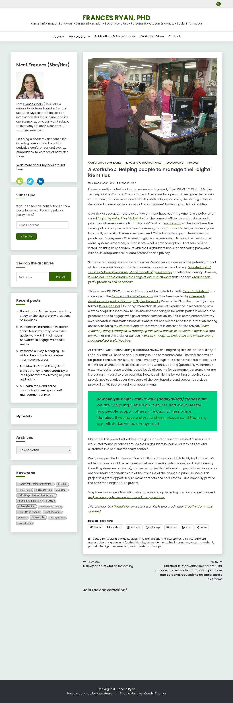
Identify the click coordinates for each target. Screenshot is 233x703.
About (57, 36)
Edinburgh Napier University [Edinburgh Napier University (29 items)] (36, 495)
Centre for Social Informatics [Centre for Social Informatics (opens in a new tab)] (132, 296)
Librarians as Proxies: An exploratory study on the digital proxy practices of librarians (45, 315)
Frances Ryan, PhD (116, 18)
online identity (156, 542)
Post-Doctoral (174, 162)
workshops (154, 546)
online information (177, 542)
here (29, 215)
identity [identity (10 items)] (49, 501)
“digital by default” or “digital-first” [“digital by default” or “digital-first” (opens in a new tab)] (122, 218)
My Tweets (24, 416)
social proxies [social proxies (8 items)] (56, 517)
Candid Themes (155, 693)
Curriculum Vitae (152, 36)
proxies (111, 546)
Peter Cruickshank (202, 542)
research (123, 546)
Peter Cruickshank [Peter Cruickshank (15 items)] (28, 512)
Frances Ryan (127, 183)
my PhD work (123, 326)
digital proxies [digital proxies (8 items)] (43, 490)
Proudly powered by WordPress (90, 693)
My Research (78, 36)
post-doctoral (97, 546)
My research (39, 113)
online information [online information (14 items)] (49, 506)
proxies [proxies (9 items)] (22, 517)
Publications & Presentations (115, 36)
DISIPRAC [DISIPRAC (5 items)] (61, 490)
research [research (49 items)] (38, 517)
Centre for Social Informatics (110, 539)
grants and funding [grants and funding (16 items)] (29, 500)
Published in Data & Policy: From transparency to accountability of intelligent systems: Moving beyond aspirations (45, 373)
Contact (174, 36)
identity (140, 542)
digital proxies (173, 539)
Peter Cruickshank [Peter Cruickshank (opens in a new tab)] (196, 291)
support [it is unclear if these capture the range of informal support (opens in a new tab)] (165, 277)
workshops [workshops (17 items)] (24, 523)
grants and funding (122, 542)
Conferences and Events (104, 162)
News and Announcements (143, 162)
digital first (137, 539)
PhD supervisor (109, 306)
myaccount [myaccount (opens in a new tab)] (172, 223)
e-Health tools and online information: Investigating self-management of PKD (42, 390)
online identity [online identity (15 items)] (26, 506)
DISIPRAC (188, 539)
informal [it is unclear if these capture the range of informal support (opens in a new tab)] (153, 277)
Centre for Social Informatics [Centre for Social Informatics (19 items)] (34, 483)
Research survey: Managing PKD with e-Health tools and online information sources (42, 355)
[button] (152, 106)
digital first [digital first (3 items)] (62, 484)
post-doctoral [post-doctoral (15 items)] (52, 512)
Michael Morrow (123, 506)
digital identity (154, 539)
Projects (193, 162)
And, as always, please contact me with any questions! (126, 497)
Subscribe (26, 236)
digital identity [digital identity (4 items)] (24, 490)
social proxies (138, 546)
